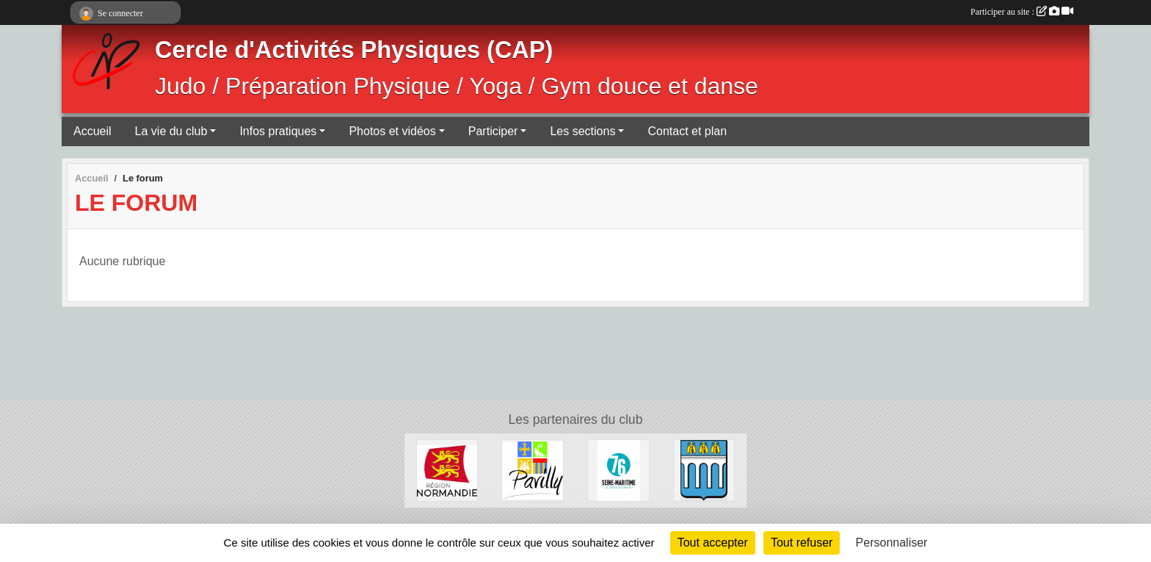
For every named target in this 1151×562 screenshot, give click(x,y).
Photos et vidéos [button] (392, 131)
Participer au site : (1021, 12)
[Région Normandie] (447, 470)
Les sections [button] (582, 131)
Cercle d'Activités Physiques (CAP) (354, 50)
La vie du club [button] (171, 131)
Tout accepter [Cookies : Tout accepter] (713, 542)
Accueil (92, 131)
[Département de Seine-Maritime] (618, 470)
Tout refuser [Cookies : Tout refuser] (801, 542)
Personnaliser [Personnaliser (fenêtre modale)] (892, 542)
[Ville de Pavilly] (532, 470)
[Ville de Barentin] (704, 470)
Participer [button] (493, 131)
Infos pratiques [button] (277, 131)
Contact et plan (687, 131)
